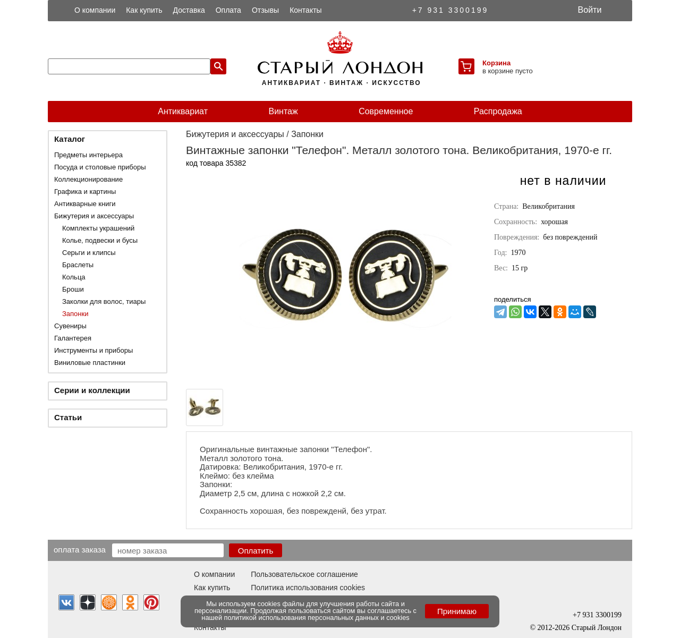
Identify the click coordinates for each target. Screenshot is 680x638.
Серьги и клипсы (89, 253)
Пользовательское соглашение (304, 574)
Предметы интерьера (88, 155)
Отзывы (265, 10)
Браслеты (78, 265)
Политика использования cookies (308, 587)
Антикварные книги (84, 204)
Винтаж (283, 111)
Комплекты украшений (98, 228)
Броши (73, 289)
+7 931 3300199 (450, 10)
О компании (94, 10)
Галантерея (72, 338)
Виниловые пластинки (89, 363)
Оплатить (256, 550)
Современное (386, 111)
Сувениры (70, 326)
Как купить (144, 10)
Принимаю (457, 611)
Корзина (496, 63)
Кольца (74, 277)
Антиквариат (183, 111)
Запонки (75, 314)
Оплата (228, 10)
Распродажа (498, 111)
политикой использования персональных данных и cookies (317, 618)
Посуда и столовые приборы (100, 167)
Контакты (305, 10)
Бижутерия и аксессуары (94, 216)
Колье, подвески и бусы (100, 240)
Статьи (68, 417)
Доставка (189, 10)
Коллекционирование (88, 179)
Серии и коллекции (92, 390)
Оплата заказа (80, 549)
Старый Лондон (597, 628)
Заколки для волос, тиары (104, 301)
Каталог (69, 138)
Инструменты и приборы (93, 350)
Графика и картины (85, 191)
